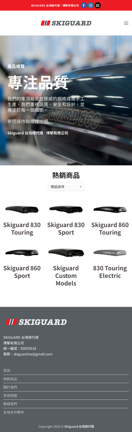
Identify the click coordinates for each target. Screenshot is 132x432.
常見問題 (10, 395)
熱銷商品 (10, 378)
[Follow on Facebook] (84, 5)
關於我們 (10, 387)
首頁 (6, 370)
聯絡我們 (10, 403)
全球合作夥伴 (13, 412)
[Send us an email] (98, 5)
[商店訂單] (66, 186)
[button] (126, 23)
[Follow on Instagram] (91, 5)
